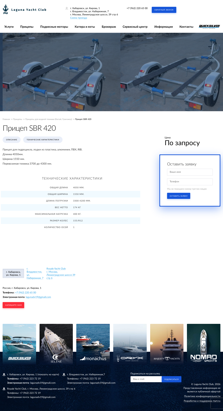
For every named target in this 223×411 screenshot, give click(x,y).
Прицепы (26, 26)
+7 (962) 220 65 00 (137, 8)
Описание (11, 140)
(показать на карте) (48, 374)
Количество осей (56, 227)
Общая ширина (58, 194)
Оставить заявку (179, 196)
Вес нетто (61, 207)
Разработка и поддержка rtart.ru (202, 401)
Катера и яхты (85, 26)
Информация (163, 26)
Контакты (186, 26)
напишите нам (13, 305)
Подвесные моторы (54, 26)
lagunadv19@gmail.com (38, 297)
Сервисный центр (135, 26)
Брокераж (109, 26)
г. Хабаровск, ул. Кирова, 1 (13, 273)
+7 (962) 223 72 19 (30, 379)
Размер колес (59, 221)
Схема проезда (78, 18)
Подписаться (171, 379)
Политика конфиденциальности (202, 396)
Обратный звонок (164, 10)
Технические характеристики (43, 140)
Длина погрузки (57, 201)
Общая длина (59, 188)
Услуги (9, 26)
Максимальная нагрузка (51, 214)
